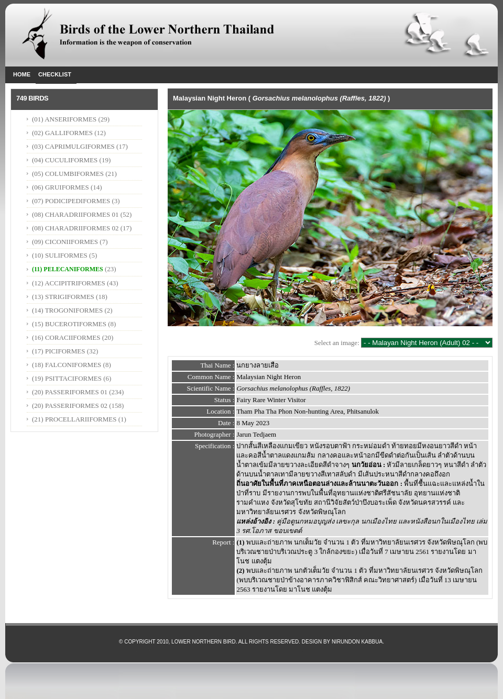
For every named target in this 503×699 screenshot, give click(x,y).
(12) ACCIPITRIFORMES (68, 283)
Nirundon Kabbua (357, 642)
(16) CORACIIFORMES (66, 337)
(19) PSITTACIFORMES (67, 378)
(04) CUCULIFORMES (64, 160)
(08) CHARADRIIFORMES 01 (75, 214)
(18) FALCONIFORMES (66, 365)
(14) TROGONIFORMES (67, 310)
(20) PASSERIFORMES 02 (69, 405)
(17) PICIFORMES (58, 351)
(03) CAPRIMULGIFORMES (73, 146)
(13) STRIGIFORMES (63, 297)
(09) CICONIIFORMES (65, 242)
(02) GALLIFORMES (62, 133)
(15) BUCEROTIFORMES (69, 324)
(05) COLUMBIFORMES (68, 173)
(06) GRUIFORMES (60, 187)
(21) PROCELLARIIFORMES (74, 419)
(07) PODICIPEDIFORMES (71, 201)
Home (21, 74)
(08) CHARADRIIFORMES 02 (75, 228)
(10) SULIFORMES (60, 255)
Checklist (54, 74)
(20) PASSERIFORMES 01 (69, 392)
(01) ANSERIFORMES (65, 119)
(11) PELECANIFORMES (67, 269)
